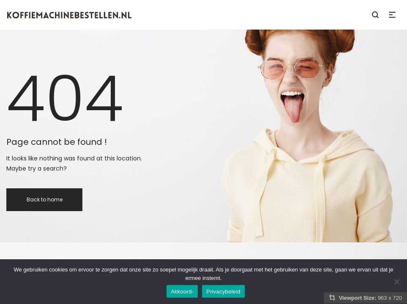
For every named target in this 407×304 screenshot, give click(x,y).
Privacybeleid (223, 291)
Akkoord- (182, 291)
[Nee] (396, 281)
